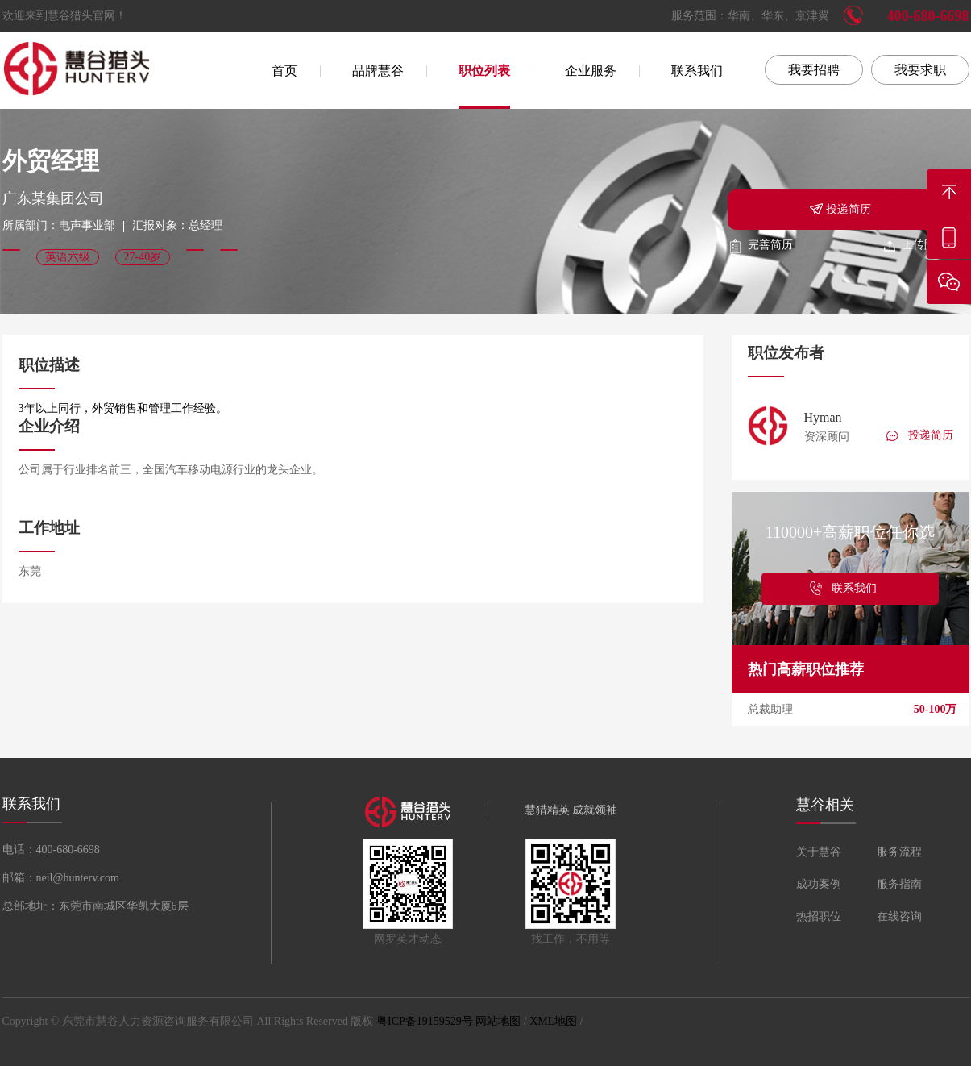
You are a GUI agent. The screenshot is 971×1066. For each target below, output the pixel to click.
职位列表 (484, 70)
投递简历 (839, 208)
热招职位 (818, 916)
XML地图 (553, 1021)
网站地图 (498, 1021)
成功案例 (818, 884)
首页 (284, 70)
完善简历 (760, 245)
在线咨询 (899, 916)
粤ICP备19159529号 (424, 1021)
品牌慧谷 (378, 70)
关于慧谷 (818, 852)
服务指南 (899, 884)
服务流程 (899, 852)
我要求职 (920, 70)
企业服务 (590, 70)
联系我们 (697, 70)
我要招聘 (814, 70)
